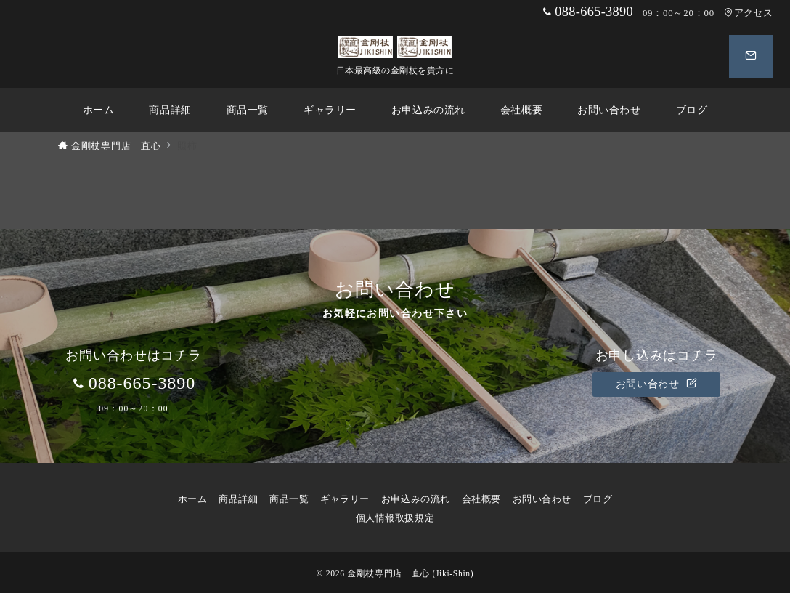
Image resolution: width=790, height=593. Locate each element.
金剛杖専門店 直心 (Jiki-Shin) (410, 573)
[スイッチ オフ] (751, 57)
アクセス (748, 13)
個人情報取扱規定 (400, 518)
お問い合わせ (656, 384)
